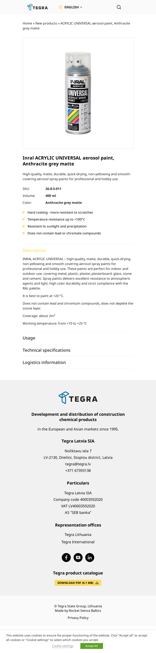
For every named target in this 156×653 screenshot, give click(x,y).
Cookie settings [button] (62, 646)
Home (27, 23)
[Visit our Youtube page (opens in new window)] (78, 557)
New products (46, 23)
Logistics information (44, 362)
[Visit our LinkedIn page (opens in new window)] (89, 557)
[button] (70, 7)
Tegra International (78, 541)
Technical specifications (46, 350)
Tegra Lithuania (78, 534)
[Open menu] (131, 7)
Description (34, 250)
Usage (29, 338)
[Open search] (118, 7)
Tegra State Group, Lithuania (80, 606)
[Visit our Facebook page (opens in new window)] (66, 557)
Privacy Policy (78, 617)
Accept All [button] (91, 646)
